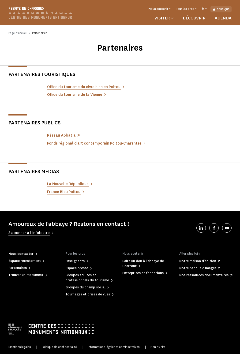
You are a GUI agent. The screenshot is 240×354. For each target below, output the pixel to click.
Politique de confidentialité (59, 347)
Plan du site (157, 347)
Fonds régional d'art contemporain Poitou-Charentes (94, 143)
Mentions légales (19, 347)
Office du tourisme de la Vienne (74, 94)
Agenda (223, 18)
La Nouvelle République (68, 183)
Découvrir (194, 18)
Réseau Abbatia (61, 135)
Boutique (221, 9)
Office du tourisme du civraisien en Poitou (83, 86)
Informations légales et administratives (113, 347)
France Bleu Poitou (63, 191)
